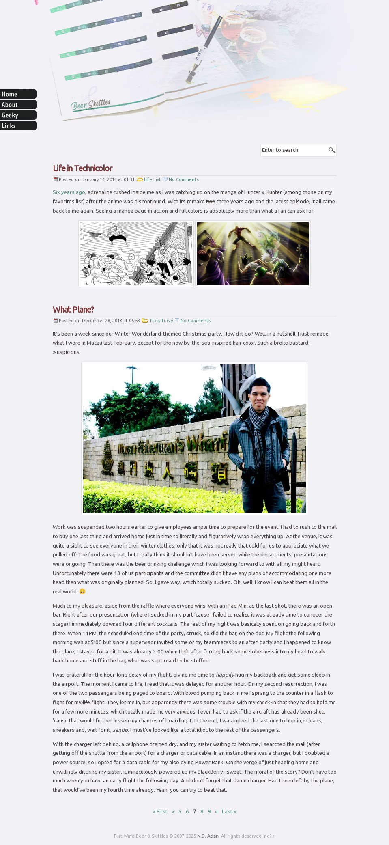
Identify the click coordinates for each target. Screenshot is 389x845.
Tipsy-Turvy (161, 320)
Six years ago (69, 192)
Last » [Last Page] (229, 811)
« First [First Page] (160, 811)
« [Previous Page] (173, 811)
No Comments (184, 179)
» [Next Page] (216, 811)
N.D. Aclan (208, 836)
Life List (152, 179)
